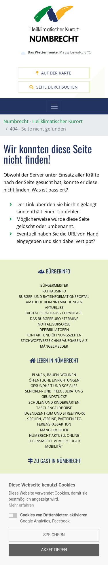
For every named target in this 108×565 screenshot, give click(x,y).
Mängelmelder (54, 346)
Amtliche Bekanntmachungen (54, 302)
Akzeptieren (54, 549)
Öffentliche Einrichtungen (54, 380)
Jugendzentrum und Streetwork (54, 413)
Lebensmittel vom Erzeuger (54, 440)
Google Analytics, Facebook (53, 518)
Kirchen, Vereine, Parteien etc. (54, 418)
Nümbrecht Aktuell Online (54, 435)
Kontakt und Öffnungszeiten (54, 335)
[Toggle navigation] (54, 106)
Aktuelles (54, 307)
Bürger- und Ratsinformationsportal (54, 296)
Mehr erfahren (21, 505)
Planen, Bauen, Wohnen (54, 374)
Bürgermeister (54, 285)
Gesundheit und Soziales (54, 385)
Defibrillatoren (54, 329)
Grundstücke (54, 396)
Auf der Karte (53, 73)
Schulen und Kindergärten (54, 402)
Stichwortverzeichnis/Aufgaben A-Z (54, 340)
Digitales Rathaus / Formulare (54, 313)
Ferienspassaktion (54, 424)
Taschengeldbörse (54, 407)
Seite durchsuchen (53, 87)
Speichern (54, 535)
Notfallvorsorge (54, 324)
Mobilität (54, 446)
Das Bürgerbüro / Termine (54, 318)
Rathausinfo (54, 291)
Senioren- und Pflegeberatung (54, 391)
